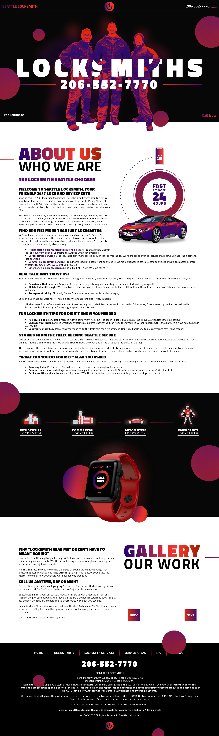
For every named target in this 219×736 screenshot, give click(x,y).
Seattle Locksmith (28, 204)
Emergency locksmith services (46, 268)
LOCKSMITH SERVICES (99, 653)
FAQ (158, 653)
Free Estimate (13, 114)
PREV (134, 615)
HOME (38, 653)
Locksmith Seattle (74, 586)
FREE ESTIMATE (63, 653)
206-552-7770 (197, 6)
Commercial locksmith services (47, 262)
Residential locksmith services (46, 250)
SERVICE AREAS (135, 653)
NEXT (190, 615)
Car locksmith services (42, 256)
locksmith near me (47, 235)
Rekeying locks (73, 250)
